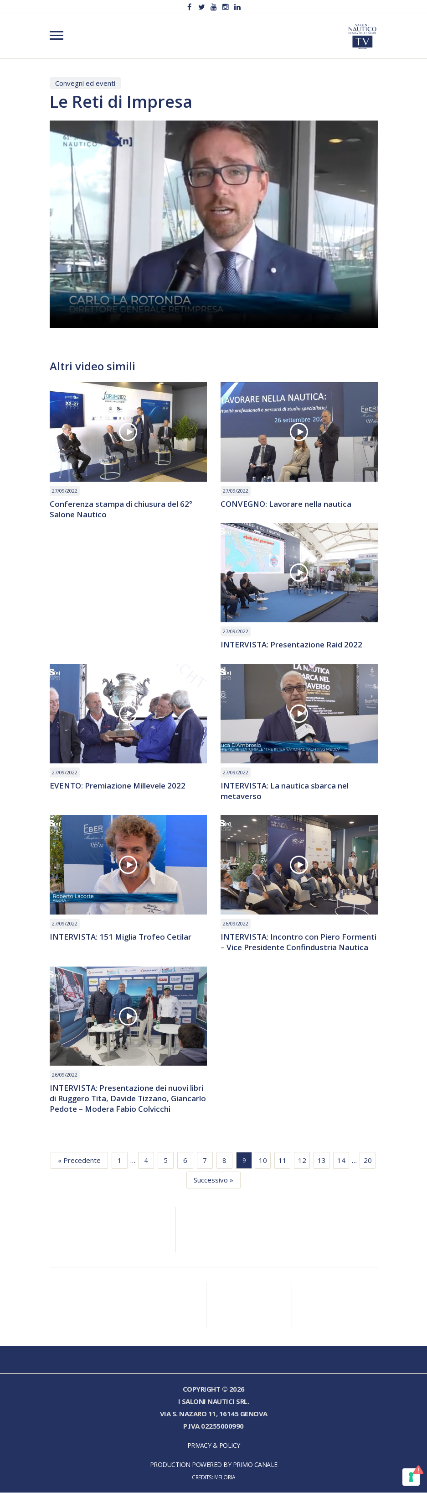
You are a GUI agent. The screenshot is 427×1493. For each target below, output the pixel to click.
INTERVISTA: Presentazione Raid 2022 (291, 645)
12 (302, 1160)
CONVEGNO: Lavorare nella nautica (286, 504)
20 (368, 1160)
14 (341, 1160)
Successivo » (213, 1180)
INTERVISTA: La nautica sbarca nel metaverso (285, 791)
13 (322, 1160)
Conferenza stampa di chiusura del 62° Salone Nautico (121, 509)
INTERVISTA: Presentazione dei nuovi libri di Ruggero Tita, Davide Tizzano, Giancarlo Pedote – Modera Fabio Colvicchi (128, 1099)
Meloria (225, 1477)
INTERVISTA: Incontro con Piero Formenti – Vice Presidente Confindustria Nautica (298, 942)
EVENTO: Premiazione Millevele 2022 (118, 786)
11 (282, 1160)
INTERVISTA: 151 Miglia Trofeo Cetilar (121, 937)
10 (263, 1160)
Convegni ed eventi (85, 83)
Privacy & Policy (213, 1445)
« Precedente (79, 1160)
